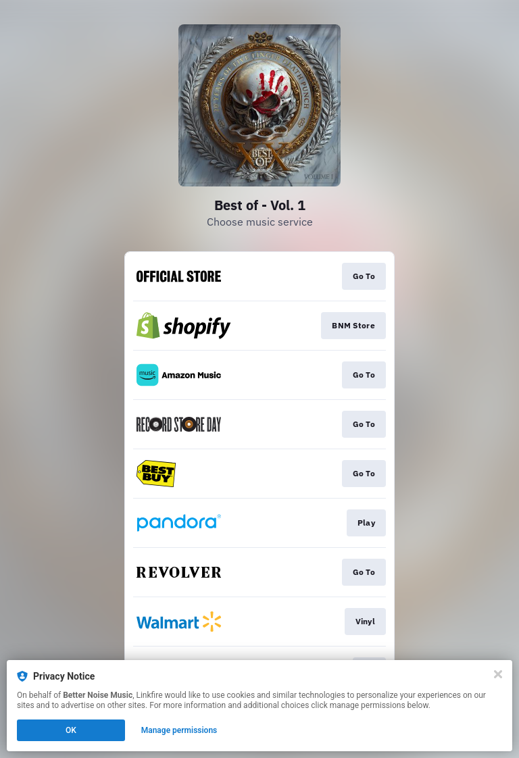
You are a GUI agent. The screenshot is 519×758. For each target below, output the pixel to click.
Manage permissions (179, 730)
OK (71, 730)
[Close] (498, 674)
